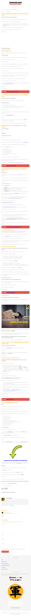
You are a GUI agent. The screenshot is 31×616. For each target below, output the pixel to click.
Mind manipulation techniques (6, 135)
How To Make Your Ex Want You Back (13, 91)
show (9, 48)
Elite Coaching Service (5, 563)
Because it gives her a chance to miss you (9, 206)
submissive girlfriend (15, 389)
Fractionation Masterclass (6, 565)
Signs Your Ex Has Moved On (11, 165)
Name (3, 534)
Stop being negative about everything (9, 390)
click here (11, 505)
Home (2, 559)
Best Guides (3, 567)
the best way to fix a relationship (11, 219)
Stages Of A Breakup (10, 399)
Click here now (14, 483)
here (28, 612)
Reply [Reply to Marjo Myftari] (2, 515)
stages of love (7, 185)
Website (3, 543)
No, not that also (25, 142)
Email (3, 539)
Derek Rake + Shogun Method (15, 3)
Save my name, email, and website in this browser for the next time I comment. (13, 549)
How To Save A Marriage (11, 292)
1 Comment (8, 11)
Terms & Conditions (17, 613)
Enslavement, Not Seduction (15, 607)
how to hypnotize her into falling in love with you (15, 162)
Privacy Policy (13, 613)
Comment (3, 524)
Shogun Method (4, 561)
